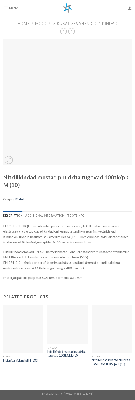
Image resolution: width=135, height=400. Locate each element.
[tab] (12, 215)
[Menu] (10, 8)
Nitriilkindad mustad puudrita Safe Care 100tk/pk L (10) (111, 362)
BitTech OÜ (85, 394)
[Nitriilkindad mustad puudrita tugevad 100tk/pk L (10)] (67, 324)
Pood (40, 23)
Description (12, 215)
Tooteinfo (75, 215)
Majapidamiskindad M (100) (20, 360)
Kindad (110, 23)
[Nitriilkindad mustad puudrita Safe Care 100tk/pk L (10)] (112, 329)
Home (23, 23)
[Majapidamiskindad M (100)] (23, 329)
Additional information (45, 215)
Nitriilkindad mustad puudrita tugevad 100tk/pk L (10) (66, 353)
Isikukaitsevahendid (74, 23)
